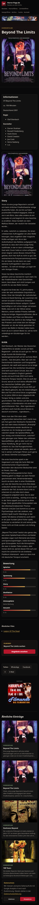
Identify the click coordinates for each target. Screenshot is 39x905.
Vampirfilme (6, 12)
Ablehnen (11, 899)
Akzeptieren (28, 899)
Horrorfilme (13, 8)
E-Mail (11, 672)
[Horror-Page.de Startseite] (13, 3)
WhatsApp (15, 667)
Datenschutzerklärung (12, 894)
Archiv (14, 12)
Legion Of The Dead (12, 631)
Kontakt (27, 12)
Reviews (4, 8)
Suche (20, 12)
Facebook (26, 667)
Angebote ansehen (19, 651)
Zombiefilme (23, 8)
